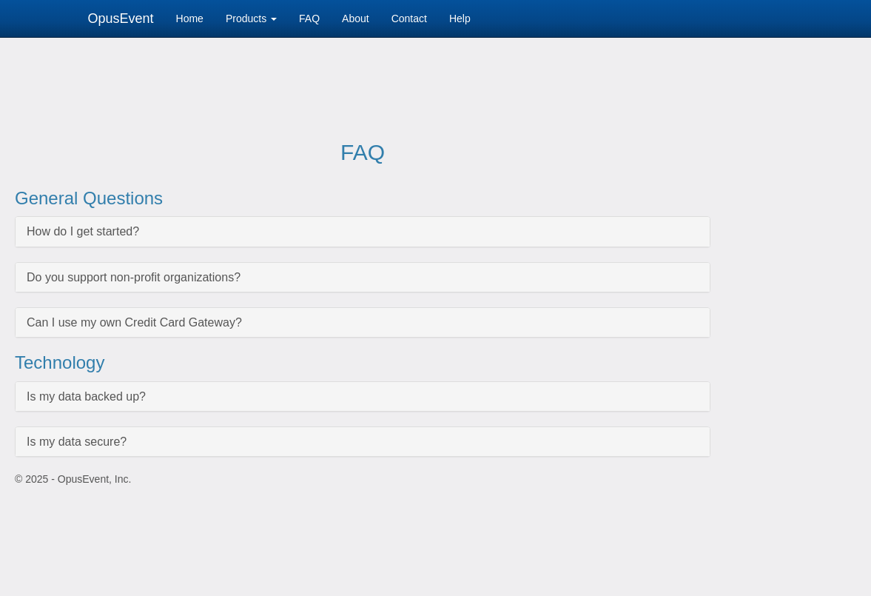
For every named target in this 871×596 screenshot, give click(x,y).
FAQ (309, 18)
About (355, 18)
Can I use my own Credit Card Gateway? (134, 322)
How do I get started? (83, 231)
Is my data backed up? (86, 396)
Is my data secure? (77, 441)
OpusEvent (121, 18)
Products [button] (251, 18)
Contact (409, 18)
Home (190, 18)
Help (460, 18)
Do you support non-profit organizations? (134, 277)
